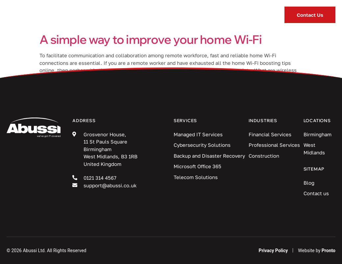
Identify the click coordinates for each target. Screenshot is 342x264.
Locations (241, 15)
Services (98, 15)
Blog (196, 15)
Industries (151, 15)
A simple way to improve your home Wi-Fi (150, 39)
